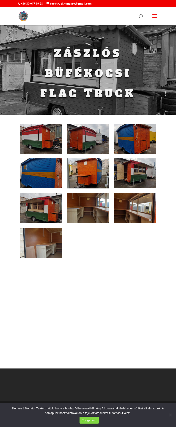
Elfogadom (89, 420)
